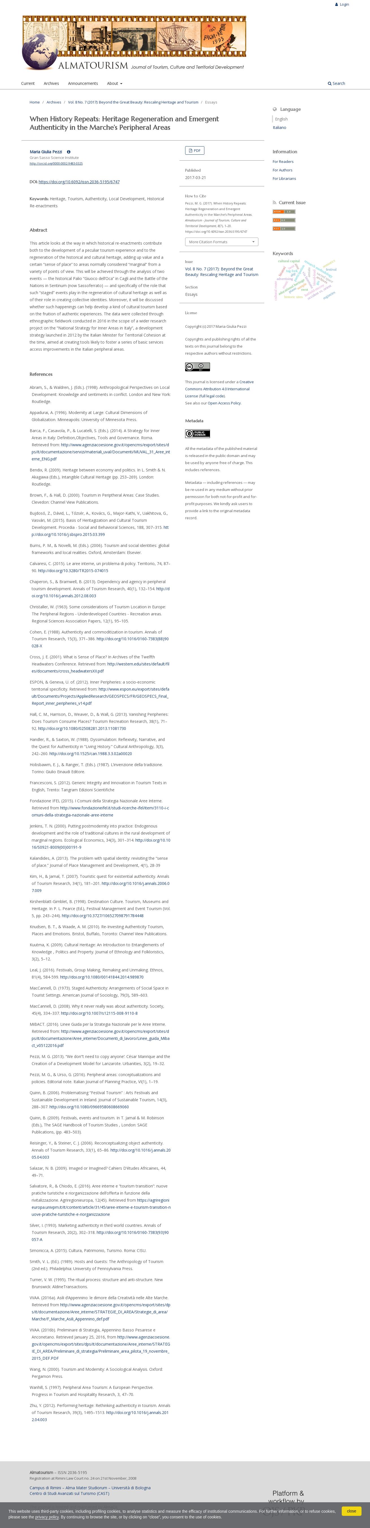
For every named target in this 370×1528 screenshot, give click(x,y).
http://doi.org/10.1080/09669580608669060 (89, 1106)
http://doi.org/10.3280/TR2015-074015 (73, 570)
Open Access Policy (224, 403)
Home (35, 102)
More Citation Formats (208, 241)
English (281, 119)
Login (344, 4)
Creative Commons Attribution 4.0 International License (219, 388)
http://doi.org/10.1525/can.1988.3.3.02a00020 (90, 753)
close (351, 1511)
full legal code (212, 395)
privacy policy (47, 1517)
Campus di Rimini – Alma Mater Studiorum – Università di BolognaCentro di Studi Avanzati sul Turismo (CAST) (90, 1490)
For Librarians (284, 178)
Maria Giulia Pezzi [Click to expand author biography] (50, 151)
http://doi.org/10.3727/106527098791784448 (103, 915)
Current (28, 83)
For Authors (283, 170)
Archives (51, 83)
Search (336, 83)
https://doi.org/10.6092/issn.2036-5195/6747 (79, 181)
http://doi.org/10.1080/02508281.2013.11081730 (82, 728)
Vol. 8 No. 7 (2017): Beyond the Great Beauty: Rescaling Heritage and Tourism (133, 102)
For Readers (283, 161)
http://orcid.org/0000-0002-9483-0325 (56, 163)
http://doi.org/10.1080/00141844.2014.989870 (102, 977)
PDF (196, 150)
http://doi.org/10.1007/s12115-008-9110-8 (99, 1013)
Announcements (83, 83)
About (113, 83)
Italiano (279, 127)
